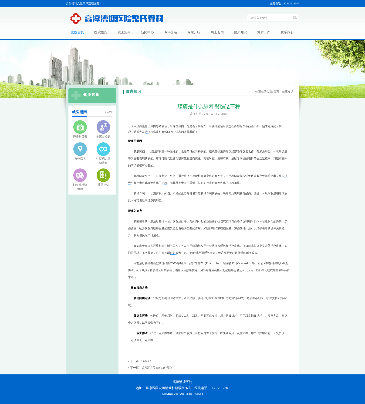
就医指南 (124, 32)
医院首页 (77, 32)
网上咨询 (217, 32)
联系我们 (287, 32)
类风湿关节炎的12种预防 (157, 367)
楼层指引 (103, 184)
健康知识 (240, 32)
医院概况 (100, 32)
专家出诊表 (103, 136)
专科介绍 (170, 32)
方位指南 (80, 158)
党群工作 (263, 32)
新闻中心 (147, 32)
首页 (276, 91)
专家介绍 (193, 32)
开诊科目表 (80, 136)
